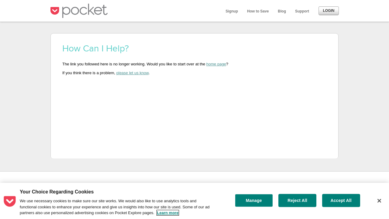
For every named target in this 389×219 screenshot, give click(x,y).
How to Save (258, 11)
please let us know (132, 73)
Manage (254, 200)
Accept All (340, 200)
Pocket (80, 11)
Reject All (297, 200)
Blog (282, 11)
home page (216, 64)
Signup (231, 11)
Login (329, 11)
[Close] (379, 200)
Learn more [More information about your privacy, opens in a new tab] (168, 212)
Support (302, 11)
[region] (194, 201)
